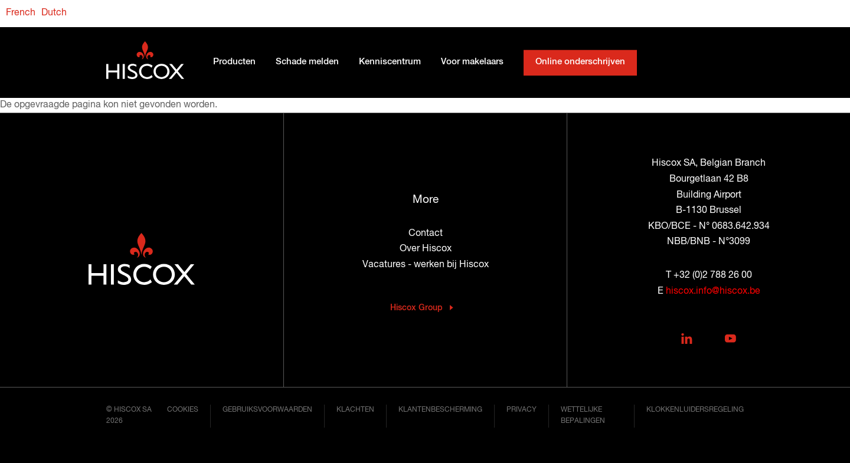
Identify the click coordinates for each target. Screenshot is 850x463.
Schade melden (307, 62)
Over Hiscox (426, 249)
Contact (425, 233)
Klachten (355, 409)
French (20, 13)
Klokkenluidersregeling (695, 409)
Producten (234, 62)
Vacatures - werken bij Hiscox (425, 265)
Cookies (182, 409)
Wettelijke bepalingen (583, 415)
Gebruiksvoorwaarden (267, 409)
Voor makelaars (472, 62)
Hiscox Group (416, 308)
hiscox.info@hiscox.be (713, 291)
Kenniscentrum (390, 62)
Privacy (521, 409)
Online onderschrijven (580, 62)
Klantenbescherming (440, 409)
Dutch (54, 13)
